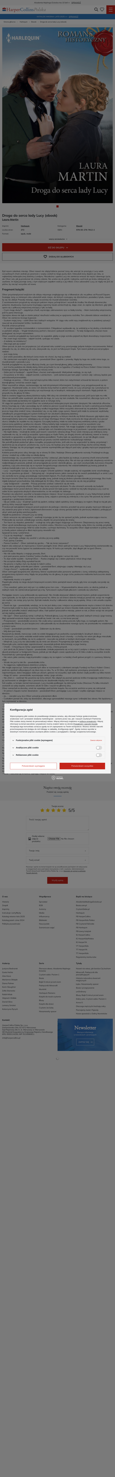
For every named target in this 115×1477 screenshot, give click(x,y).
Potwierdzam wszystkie (82, 766)
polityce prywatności (88, 721)
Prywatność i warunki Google (85, 724)
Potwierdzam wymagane (33, 766)
